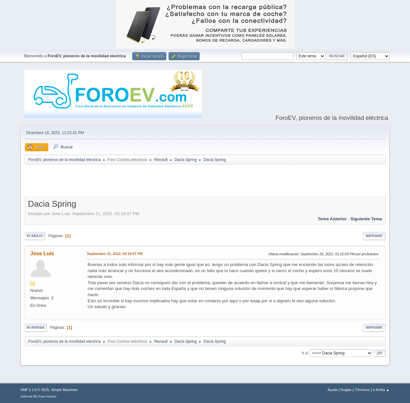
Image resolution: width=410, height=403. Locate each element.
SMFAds (26, 396)
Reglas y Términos (355, 390)
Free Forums (48, 396)
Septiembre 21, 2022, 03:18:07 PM (115, 254)
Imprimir (374, 236)
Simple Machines (64, 390)
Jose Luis (42, 253)
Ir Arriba (35, 327)
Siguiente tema (366, 218)
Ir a (304, 353)
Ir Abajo (35, 236)
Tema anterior (332, 218)
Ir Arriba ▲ (381, 390)
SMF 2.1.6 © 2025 (34, 390)
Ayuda (332, 390)
